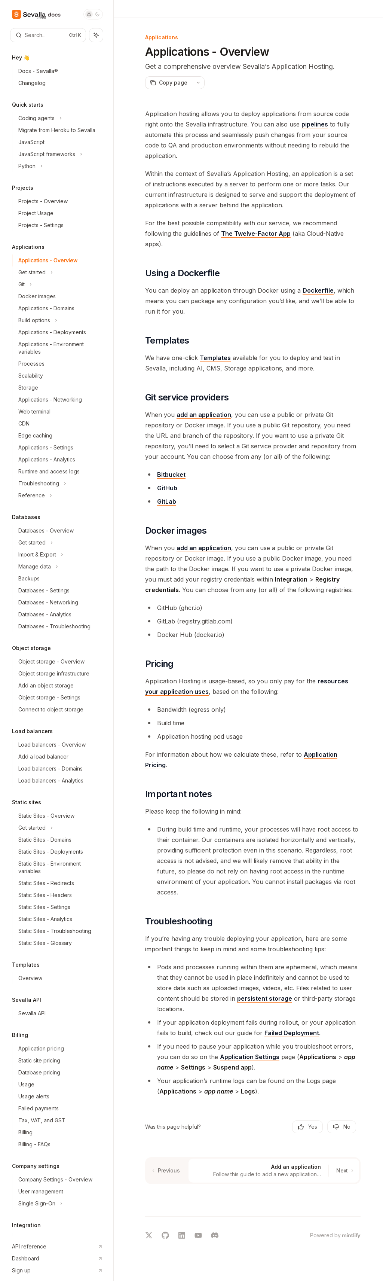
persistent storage (264, 998)
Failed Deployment (291, 1033)
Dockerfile (318, 290)
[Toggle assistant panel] (96, 35)
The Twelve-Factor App (256, 233)
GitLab (166, 501)
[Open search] (48, 35)
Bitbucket (171, 474)
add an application (204, 414)
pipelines (314, 124)
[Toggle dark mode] (93, 14)
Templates (215, 358)
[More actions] (198, 82)
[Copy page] (168, 82)
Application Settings (249, 1057)
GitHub (167, 488)
